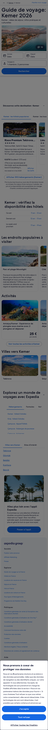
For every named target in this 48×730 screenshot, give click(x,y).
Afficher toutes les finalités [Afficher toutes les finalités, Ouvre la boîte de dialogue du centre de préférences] (24, 725)
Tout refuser (24, 717)
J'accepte (24, 709)
